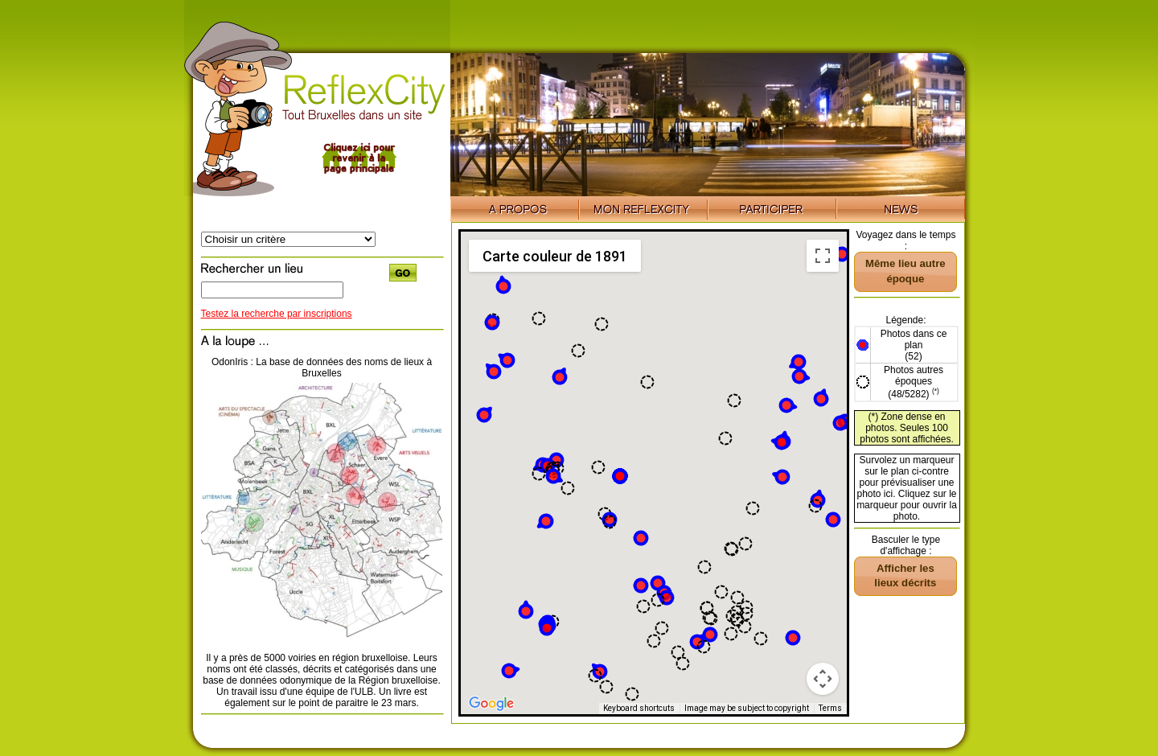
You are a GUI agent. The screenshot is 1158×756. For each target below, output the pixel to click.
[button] (792, 637)
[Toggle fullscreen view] (823, 256)
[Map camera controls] (823, 679)
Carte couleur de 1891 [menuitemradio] (554, 256)
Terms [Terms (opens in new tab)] (830, 708)
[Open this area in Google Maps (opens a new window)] (491, 703)
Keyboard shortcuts (639, 708)
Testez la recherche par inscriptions (276, 313)
